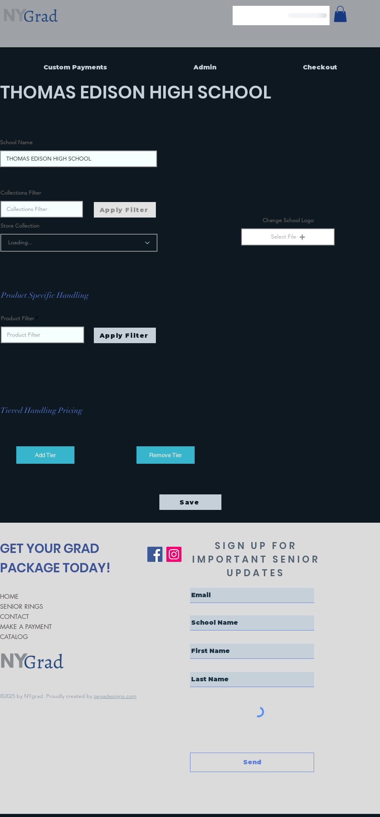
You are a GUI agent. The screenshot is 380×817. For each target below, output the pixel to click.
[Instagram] (173, 554)
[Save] (190, 502)
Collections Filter (20, 192)
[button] (288, 236)
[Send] (252, 762)
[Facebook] (154, 554)
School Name (16, 142)
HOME (9, 596)
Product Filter (17, 318)
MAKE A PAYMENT (26, 627)
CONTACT (14, 617)
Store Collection (20, 225)
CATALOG (14, 637)
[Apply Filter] (125, 335)
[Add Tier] (45, 455)
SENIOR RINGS (21, 607)
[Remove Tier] (165, 455)
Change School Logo (288, 220)
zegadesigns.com (115, 696)
